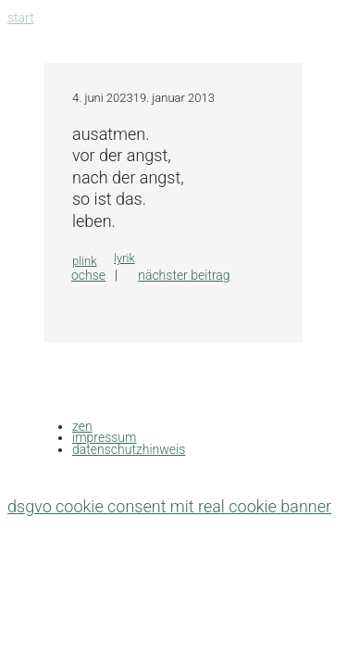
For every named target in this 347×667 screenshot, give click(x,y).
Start (20, 17)
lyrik (124, 258)
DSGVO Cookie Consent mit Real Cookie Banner (169, 506)
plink (84, 261)
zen (82, 426)
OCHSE (88, 275)
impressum (104, 437)
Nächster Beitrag (183, 275)
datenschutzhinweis (128, 449)
